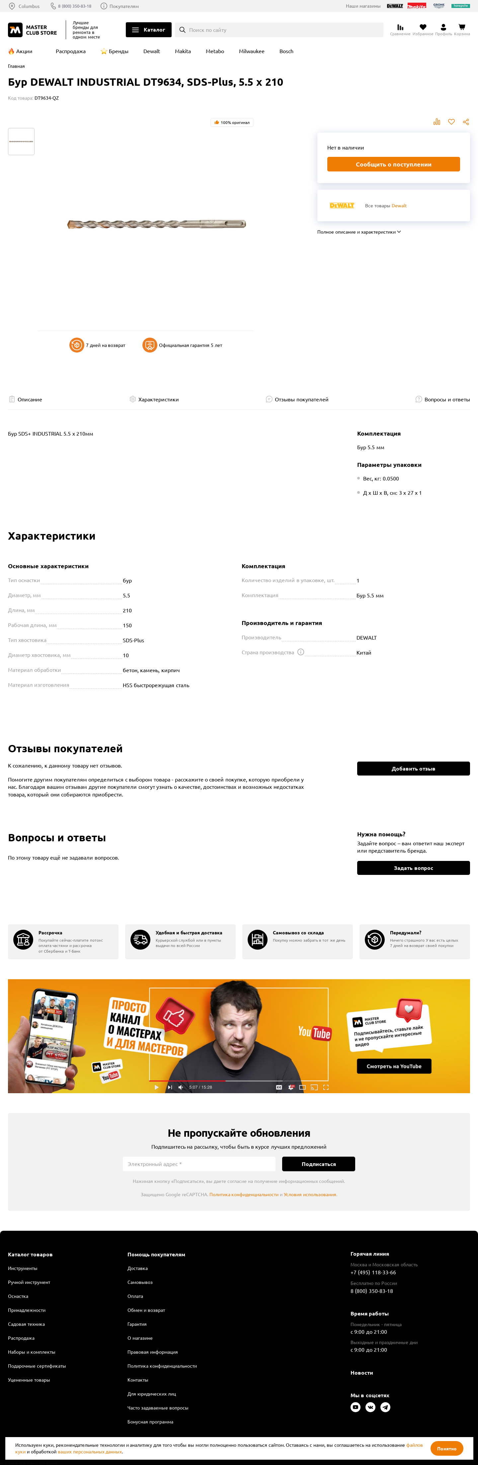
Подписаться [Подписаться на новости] (319, 1163)
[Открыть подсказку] (300, 652)
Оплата (135, 1296)
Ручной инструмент (29, 1282)
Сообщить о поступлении (394, 164)
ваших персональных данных (90, 1451)
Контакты (137, 1380)
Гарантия (137, 1324)
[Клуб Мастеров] (33, 30)
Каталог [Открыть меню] (154, 29)
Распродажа (71, 51)
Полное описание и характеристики (356, 231)
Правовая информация (152, 1352)
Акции (24, 51)
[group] (63, 941)
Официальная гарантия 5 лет (182, 345)
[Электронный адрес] (199, 1164)
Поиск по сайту (208, 29)
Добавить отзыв (414, 768)
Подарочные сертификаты (37, 1366)
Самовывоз (140, 1282)
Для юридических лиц (151, 1394)
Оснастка (18, 1296)
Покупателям (129, 6)
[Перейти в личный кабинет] (443, 30)
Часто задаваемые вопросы (158, 1408)
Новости (362, 1372)
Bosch (286, 51)
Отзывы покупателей (301, 399)
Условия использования (310, 1194)
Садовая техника (26, 1324)
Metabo (215, 51)
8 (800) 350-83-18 (78, 6)
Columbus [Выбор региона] (29, 6)
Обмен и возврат (146, 1310)
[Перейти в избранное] (423, 30)
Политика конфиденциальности (244, 1194)
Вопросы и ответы (447, 399)
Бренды (118, 51)
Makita (183, 51)
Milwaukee (252, 51)
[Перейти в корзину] (462, 30)
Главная (16, 66)
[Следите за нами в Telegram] (385, 1407)
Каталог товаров (30, 1254)
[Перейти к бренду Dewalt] (342, 205)
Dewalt (151, 51)
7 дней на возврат (97, 345)
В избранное (451, 122)
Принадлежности (26, 1310)
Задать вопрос (413, 867)
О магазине (140, 1338)
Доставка (137, 1268)
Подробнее (239, 1036)
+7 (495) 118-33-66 (373, 1272)
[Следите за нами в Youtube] (355, 1407)
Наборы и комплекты (31, 1352)
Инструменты (23, 1268)
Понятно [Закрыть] (447, 1448)
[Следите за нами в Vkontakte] (370, 1407)
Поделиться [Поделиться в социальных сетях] (466, 122)
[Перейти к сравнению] (400, 30)
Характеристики (158, 399)
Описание (30, 399)
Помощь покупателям (156, 1254)
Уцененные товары (29, 1380)
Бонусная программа (150, 1421)
